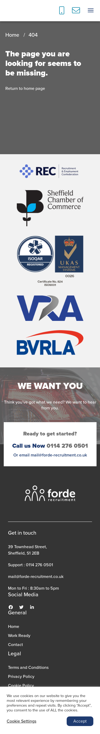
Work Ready (19, 635)
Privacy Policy (21, 676)
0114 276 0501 (50, 445)
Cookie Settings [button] (21, 721)
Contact (15, 644)
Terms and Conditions (28, 667)
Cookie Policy (21, 685)
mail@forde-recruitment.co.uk (35, 576)
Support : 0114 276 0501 (30, 565)
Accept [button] (80, 721)
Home (12, 35)
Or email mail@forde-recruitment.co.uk (50, 455)
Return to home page (25, 88)
